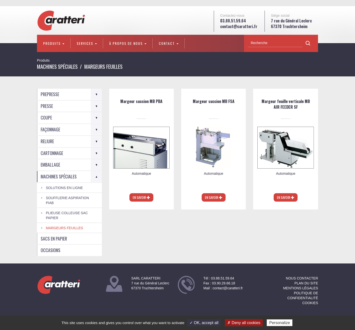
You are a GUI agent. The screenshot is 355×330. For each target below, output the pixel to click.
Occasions (50, 250)
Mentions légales (300, 288)
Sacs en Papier (54, 238)
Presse (47, 106)
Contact (168, 43)
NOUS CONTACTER (302, 278)
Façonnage (50, 129)
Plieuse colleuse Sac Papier (67, 215)
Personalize (279, 323)
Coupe (46, 117)
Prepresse (50, 94)
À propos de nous (127, 43)
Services (87, 43)
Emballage (50, 164)
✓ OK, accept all (204, 323)
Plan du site (306, 283)
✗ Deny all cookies (243, 323)
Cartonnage (52, 153)
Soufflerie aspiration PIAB (67, 200)
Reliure (47, 141)
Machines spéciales (57, 66)
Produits (53, 43)
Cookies (310, 303)
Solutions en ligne (64, 188)
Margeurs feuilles (64, 228)
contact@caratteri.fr (238, 26)
